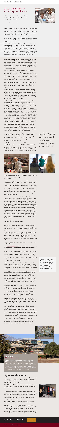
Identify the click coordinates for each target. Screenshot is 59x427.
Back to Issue (31, 420)
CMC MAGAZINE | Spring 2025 (13, 2)
